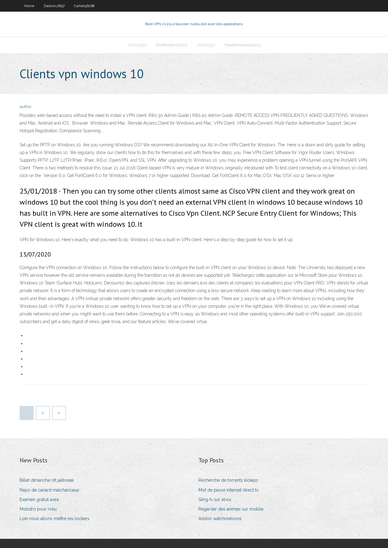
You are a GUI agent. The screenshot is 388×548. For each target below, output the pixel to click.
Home (29, 6)
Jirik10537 (137, 45)
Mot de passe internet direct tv (228, 490)
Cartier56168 (84, 6)
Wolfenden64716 (171, 45)
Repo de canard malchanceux (49, 490)
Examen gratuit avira (39, 499)
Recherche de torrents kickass (228, 480)
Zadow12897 (54, 6)
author (26, 106)
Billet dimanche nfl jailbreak (47, 480)
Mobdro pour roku (38, 509)
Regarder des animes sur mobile (230, 509)
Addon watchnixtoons (220, 518)
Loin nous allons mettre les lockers (54, 518)
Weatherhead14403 (242, 45)
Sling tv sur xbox (214, 499)
